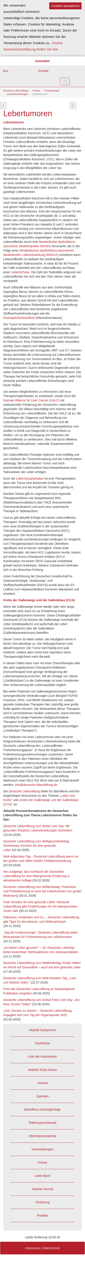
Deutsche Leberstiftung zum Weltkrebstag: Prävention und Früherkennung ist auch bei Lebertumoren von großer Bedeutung (42, 891)
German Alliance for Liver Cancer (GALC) (31, 400)
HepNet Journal (42, 1189)
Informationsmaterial (42, 1136)
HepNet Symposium (42, 1030)
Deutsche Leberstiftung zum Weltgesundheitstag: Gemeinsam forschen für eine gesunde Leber (36, 846)
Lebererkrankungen (17, 94)
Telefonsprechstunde (42, 1122)
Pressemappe (52, 90)
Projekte (42, 1215)
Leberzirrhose (20, 272)
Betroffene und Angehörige (42, 1109)
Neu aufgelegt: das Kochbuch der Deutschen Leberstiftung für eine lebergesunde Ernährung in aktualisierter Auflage (36, 876)
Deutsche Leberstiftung (15, 90)
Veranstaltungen (42, 1149)
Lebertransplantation (30, 478)
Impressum (32, 1248)
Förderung (43, 1202)
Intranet (42, 1083)
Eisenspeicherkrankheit (19, 318)
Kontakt (43, 71)
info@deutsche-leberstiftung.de (36, 785)
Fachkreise (42, 1043)
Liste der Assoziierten (42, 1056)
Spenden (42, 1096)
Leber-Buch (42, 1175)
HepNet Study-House (42, 1069)
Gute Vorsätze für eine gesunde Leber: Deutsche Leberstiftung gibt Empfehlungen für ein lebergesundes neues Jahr (40, 906)
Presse (36, 90)
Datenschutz (51, 1248)
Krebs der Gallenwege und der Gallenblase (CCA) (39, 600)
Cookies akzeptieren (65, 6)
